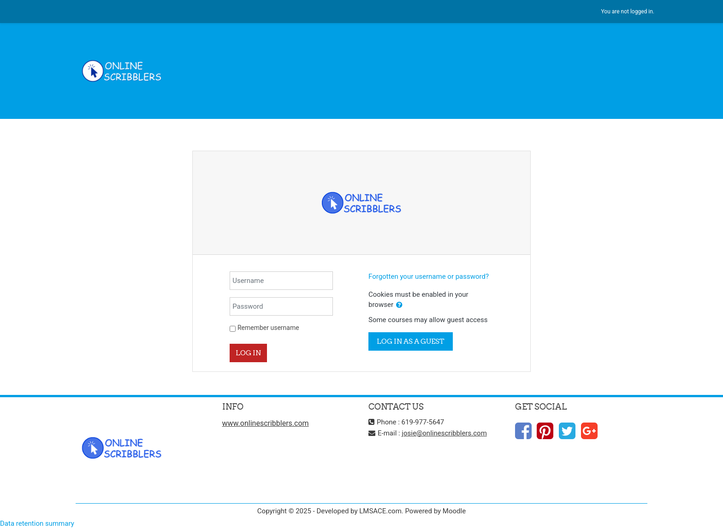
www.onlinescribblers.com (265, 423)
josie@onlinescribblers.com (444, 433)
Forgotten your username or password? (428, 276)
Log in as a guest (410, 341)
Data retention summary (37, 523)
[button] (399, 305)
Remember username (268, 327)
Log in (248, 352)
